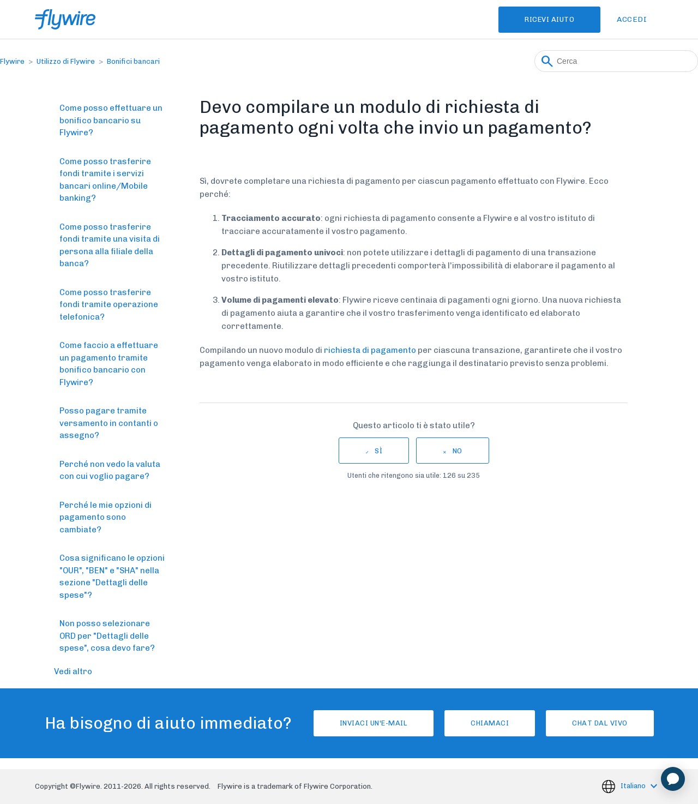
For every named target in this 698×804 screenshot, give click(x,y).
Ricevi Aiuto (549, 19)
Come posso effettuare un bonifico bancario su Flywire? (111, 120)
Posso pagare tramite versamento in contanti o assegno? (108, 423)
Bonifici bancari (133, 61)
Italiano (634, 786)
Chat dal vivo (600, 723)
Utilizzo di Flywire (66, 61)
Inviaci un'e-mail (374, 723)
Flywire (12, 61)
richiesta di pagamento (370, 350)
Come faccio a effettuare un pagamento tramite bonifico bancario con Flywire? (108, 363)
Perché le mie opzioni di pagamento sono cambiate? (105, 517)
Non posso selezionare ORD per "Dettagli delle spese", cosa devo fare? (107, 636)
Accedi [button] (632, 19)
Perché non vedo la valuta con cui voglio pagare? (109, 470)
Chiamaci (490, 723)
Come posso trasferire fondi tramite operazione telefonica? (108, 304)
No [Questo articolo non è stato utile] (457, 451)
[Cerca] (616, 61)
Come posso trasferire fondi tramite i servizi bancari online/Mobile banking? (105, 180)
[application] (673, 779)
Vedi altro (73, 671)
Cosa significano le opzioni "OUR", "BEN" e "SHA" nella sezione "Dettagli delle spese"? (112, 576)
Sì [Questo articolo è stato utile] (378, 451)
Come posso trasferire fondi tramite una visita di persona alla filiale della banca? (109, 245)
